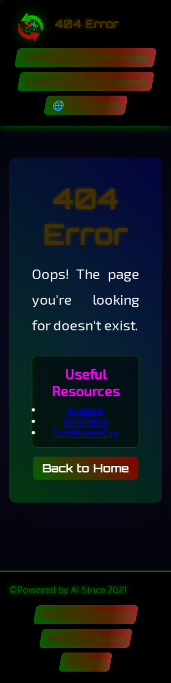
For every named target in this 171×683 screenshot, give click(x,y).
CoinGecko (85, 422)
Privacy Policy (85, 638)
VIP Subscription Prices (85, 58)
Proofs (86, 662)
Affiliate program (85, 615)
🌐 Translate (85, 105)
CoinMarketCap (85, 433)
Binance (85, 410)
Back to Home (85, 470)
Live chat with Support (85, 81)
